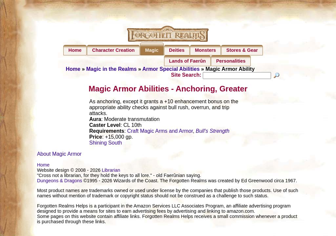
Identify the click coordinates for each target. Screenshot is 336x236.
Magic (151, 50)
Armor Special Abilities (171, 69)
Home (75, 50)
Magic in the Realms (111, 69)
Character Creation (113, 50)
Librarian (111, 171)
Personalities (231, 61)
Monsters (205, 50)
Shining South (105, 144)
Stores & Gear (242, 50)
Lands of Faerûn (187, 61)
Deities (176, 50)
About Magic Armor (59, 155)
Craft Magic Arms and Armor (160, 132)
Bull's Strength (213, 132)
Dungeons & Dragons (59, 181)
